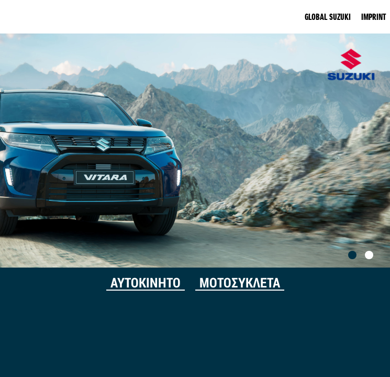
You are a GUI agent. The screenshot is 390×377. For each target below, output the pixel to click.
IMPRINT (373, 17)
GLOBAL (328, 17)
